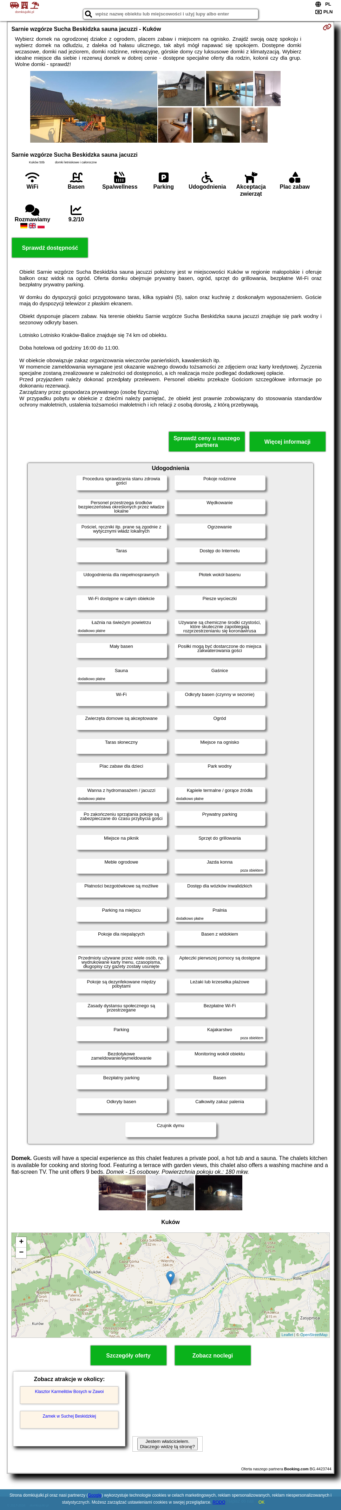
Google (94, 1495)
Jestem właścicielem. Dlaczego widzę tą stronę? (167, 1444)
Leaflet (287, 1335)
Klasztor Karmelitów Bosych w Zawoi (69, 1391)
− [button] (21, 1253)
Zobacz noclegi (212, 1356)
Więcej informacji (287, 442)
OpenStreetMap (314, 1335)
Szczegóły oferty (128, 1356)
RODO (218, 1502)
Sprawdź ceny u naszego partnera (206, 441)
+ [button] (21, 1242)
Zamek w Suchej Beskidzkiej (69, 1416)
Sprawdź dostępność (50, 248)
